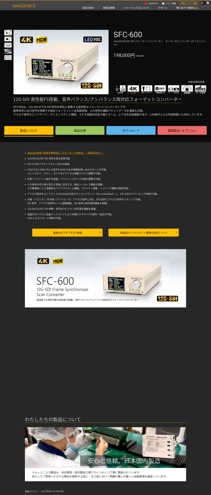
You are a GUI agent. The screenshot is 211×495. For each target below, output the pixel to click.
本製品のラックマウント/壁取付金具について (144, 232)
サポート (163, 7)
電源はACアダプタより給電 (67, 232)
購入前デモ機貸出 (185, 7)
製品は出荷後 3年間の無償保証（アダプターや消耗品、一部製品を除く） (65, 153)
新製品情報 (109, 7)
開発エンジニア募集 (189, 3)
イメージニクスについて (136, 7)
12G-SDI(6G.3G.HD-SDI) (52, 491)
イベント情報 (170, 3)
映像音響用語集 (196, 81)
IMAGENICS (153, 3)
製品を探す (88, 7)
